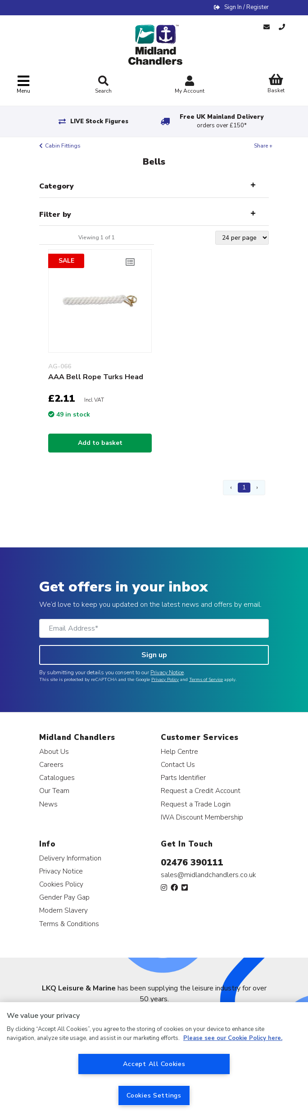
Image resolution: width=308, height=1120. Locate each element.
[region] (154, 1061)
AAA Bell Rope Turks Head (95, 377)
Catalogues (57, 777)
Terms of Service (206, 679)
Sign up (154, 655)
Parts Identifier (183, 777)
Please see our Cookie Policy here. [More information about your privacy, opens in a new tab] (232, 1038)
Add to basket (100, 443)
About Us (54, 751)
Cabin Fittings (63, 145)
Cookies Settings (154, 1095)
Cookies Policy (61, 884)
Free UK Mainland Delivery (221, 121)
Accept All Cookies (154, 1063)
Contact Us (178, 764)
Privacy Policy (165, 679)
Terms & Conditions (69, 923)
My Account (189, 85)
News (48, 804)
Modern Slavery (63, 910)
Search (103, 85)
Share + (263, 145)
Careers (51, 764)
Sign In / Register (246, 7)
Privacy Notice (167, 672)
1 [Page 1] (244, 487)
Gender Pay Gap (64, 897)
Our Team (54, 790)
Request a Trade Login (196, 804)
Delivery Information (70, 858)
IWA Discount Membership (202, 817)
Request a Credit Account (200, 790)
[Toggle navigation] (23, 85)
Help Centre (179, 751)
